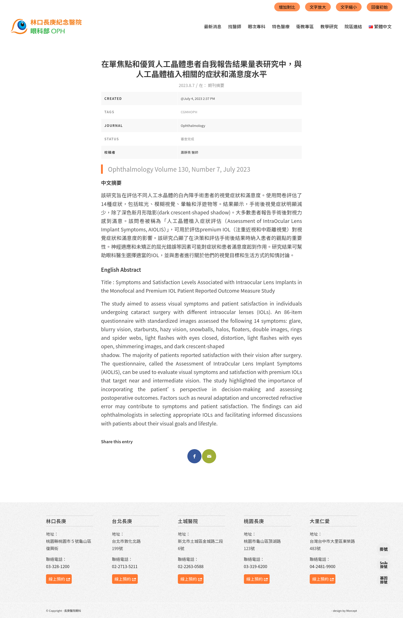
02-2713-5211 (125, 566)
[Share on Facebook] (194, 456)
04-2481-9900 (322, 566)
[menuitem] (213, 26)
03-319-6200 (255, 566)
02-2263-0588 (191, 566)
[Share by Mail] (209, 456)
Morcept (351, 610)
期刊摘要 (216, 85)
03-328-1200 (57, 566)
